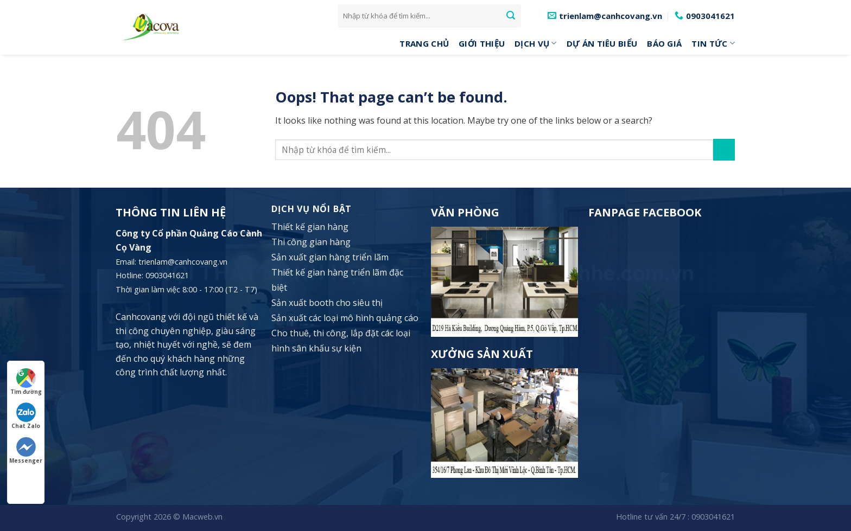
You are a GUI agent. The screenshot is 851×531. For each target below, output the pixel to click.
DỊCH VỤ (536, 43)
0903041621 (713, 516)
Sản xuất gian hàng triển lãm (330, 257)
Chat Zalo (25, 416)
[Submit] (510, 16)
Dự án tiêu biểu (602, 43)
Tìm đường (26, 381)
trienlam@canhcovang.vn (182, 262)
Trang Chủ (424, 43)
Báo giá (664, 43)
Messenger (25, 450)
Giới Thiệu (482, 43)
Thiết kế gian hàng (309, 227)
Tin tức (713, 43)
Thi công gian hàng (311, 242)
